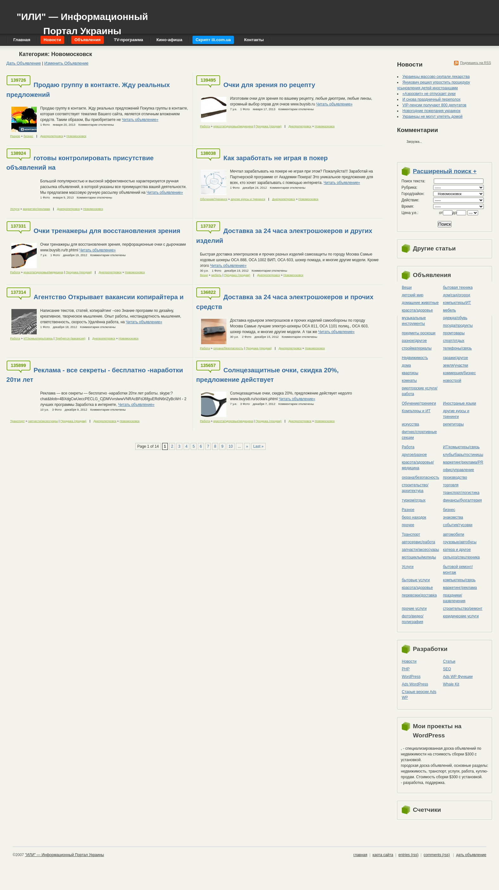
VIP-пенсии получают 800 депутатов (434, 105)
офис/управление (458, 470)
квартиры (410, 373)
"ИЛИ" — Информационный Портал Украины (82, 20)
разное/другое (414, 340)
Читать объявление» (140, 119)
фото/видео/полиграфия (412, 619)
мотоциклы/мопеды (419, 557)
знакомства (453, 517)
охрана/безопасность (228, 348)
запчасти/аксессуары (43, 421)
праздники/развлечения (454, 598)
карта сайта (382, 855)
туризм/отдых (414, 500)
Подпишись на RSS (475, 63)
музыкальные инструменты (414, 321)
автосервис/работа (418, 542)
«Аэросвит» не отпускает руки (429, 94)
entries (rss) (408, 855)
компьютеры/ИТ (457, 302)
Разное (15, 136)
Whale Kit (451, 684)
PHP (406, 669)
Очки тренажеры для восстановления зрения (107, 230)
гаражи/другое (455, 358)
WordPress (411, 676)
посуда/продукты (458, 325)
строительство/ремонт (463, 608)
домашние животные (420, 302)
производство (455, 477)
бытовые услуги (416, 580)
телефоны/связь (457, 348)
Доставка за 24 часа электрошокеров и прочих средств (284, 301)
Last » (258, 446)
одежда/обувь (455, 318)
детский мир (412, 295)
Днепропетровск (51, 136)
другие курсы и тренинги (248, 199)
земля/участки (455, 365)
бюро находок (414, 517)
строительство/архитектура (415, 488)
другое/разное (414, 454)
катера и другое (457, 549)
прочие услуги (414, 608)
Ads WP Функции (458, 676)
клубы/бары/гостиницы (463, 454)
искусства (410, 424)
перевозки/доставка (419, 595)
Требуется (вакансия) (70, 338)
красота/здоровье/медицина (233, 126)
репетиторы (453, 424)
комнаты (409, 380)
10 (231, 446)
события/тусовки (457, 525)
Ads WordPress (415, 684)
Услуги (15, 209)
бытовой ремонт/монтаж (458, 570)
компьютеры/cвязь (459, 580)
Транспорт (17, 421)
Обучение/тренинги (213, 199)
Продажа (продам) (268, 126)
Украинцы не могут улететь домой (432, 116)
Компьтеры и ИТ (416, 411)
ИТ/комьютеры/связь (38, 338)
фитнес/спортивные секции (419, 435)
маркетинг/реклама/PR (463, 462)
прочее (408, 525)
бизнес (28, 136)
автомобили (453, 534)
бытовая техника (458, 287)
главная (360, 855)
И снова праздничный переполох (431, 99)
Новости (409, 661)
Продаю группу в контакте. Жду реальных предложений (88, 89)
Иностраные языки (459, 403)
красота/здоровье (417, 310)
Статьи (449, 661)
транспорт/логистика (461, 492)
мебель (216, 275)
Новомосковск (76, 136)
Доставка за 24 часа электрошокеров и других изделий (284, 235)
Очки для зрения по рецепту (269, 84)
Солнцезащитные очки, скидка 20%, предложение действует (267, 374)
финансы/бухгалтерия (462, 500)
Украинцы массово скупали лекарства (436, 76)
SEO (447, 669)
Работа (205, 126)
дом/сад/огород (456, 295)
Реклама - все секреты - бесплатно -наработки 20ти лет (94, 374)
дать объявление (471, 855)
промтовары (453, 333)
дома (406, 365)
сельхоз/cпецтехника (461, 557)
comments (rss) (437, 855)
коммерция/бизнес (459, 373)
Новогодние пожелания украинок (431, 111)
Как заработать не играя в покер (275, 157)
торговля (450, 485)
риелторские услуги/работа (420, 391)
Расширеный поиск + (445, 171)
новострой (452, 380)
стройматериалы (417, 348)
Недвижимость (415, 358)
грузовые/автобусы (460, 542)
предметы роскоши (418, 333)
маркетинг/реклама (36, 209)
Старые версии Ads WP (419, 695)
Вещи (204, 275)
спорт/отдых (453, 340)
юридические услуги (461, 616)
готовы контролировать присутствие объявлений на (80, 162)
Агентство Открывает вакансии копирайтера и (109, 296)
